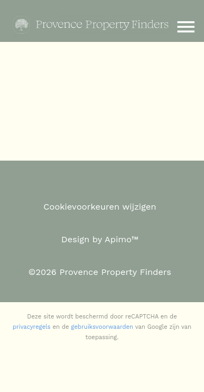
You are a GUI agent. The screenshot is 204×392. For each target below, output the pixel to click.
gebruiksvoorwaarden (102, 326)
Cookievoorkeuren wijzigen (100, 206)
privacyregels (32, 326)
